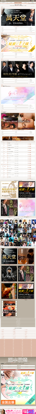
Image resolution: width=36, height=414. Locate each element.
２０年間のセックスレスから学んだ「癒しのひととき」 (9, 216)
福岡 (4, 354)
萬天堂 (4, 8)
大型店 (25, 334)
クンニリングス (8, 363)
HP (30, 148)
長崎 (22, 354)
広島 (22, 351)
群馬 (22, 342)
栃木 (13, 342)
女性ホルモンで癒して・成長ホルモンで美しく (9, 316)
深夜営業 (14, 331)
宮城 (4, 341)
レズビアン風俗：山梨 (18, 323)
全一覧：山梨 (18, 326)
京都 (22, 348)
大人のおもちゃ (14, 363)
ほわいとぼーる (25, 282)
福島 (31, 341)
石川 (13, 345)
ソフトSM (11, 363)
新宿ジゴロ (9, 172)
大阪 (31, 348)
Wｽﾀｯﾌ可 (3, 334)
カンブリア (9, 166)
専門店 (28, 148)
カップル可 (14, 336)
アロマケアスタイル (9, 299)
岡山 (13, 351)
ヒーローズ (9, 164)
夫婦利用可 (26, 336)
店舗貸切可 (14, 329)
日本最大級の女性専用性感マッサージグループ (9, 264)
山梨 (31, 345)
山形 (22, 341)
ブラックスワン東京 (6, 60)
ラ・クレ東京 (9, 282)
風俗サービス (2, 363)
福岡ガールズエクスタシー (7, 86)
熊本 (31, 354)
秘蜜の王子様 (5, 34)
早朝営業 (3, 331)
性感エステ (5, 363)
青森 (22, 339)
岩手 (31, 339)
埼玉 (31, 342)
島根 (4, 351)
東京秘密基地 (9, 170)
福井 (22, 345)
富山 (4, 345)
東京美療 (4, 112)
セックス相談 (21, 363)
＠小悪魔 (1, 3)
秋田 (13, 341)
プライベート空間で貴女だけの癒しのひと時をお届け (26, 264)
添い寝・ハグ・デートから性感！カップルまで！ (27, 216)
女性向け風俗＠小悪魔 (3, 3)
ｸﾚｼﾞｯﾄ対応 (26, 329)
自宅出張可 (26, 331)
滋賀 (13, 348)
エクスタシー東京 (10, 168)
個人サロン (14, 334)
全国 (4, 339)
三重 (4, 348)
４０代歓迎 (3, 336)
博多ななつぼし (10, 153)
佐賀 (13, 354)
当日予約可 (3, 329)
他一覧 (23, 363)
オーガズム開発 (17, 363)
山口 (31, 351)
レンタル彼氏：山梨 (18, 320)
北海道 (13, 339)
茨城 (4, 342)
